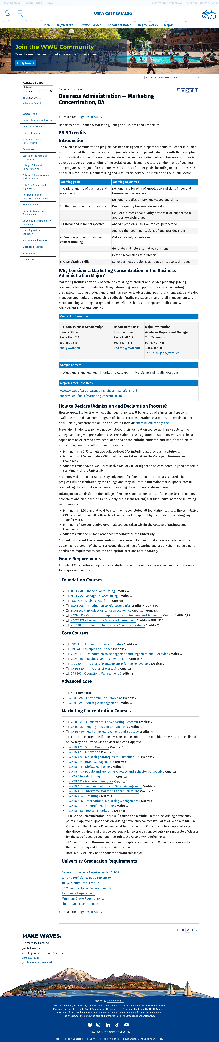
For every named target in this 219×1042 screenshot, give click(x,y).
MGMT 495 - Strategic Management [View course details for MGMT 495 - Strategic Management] (93, 703)
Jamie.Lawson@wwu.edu (37, 962)
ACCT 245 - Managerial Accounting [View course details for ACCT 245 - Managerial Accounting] (94, 596)
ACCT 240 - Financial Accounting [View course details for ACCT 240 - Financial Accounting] (92, 591)
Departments (29, 149)
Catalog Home (30, 113)
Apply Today (32, 3)
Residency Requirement (78, 893)
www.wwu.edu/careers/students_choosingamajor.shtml (98, 391)
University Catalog (113, 13)
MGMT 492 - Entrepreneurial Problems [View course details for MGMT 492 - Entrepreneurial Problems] (95, 698)
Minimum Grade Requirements (83, 899)
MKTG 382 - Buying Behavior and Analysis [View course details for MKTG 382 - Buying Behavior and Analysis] (99, 727)
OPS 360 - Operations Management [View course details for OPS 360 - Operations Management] (94, 673)
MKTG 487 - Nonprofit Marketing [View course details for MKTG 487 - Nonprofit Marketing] (91, 806)
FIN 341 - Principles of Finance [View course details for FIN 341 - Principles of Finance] (91, 649)
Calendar (191, 3)
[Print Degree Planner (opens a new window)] (178, 90)
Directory (204, 3)
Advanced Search (32, 103)
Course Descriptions (33, 133)
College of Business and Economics (35, 157)
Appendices (29, 253)
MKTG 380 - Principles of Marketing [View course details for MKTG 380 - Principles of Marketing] (94, 668)
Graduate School (31, 204)
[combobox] (172, 77)
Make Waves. (41, 936)
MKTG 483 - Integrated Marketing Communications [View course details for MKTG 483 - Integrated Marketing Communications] (104, 791)
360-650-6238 (30, 958)
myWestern (158, 3)
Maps (214, 3)
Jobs (58, 1039)
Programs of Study (32, 126)
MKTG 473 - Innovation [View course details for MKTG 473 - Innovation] (84, 752)
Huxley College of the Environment (33, 213)
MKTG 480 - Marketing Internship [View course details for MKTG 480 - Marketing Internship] (92, 776)
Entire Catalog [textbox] (30, 87)
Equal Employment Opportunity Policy (143, 1039)
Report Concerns (74, 1039)
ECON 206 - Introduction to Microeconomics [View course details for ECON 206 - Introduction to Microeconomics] (100, 606)
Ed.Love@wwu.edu (127, 348)
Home (47, 25)
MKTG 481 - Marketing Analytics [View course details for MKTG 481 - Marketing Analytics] (91, 781)
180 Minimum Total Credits (80, 883)
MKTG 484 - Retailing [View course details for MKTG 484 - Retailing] (83, 796)
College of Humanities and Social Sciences (36, 177)
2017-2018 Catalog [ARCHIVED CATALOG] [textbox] (161, 77)
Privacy (91, 1039)
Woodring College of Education (33, 232)
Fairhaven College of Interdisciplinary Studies (35, 196)
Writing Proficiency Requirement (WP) (88, 878)
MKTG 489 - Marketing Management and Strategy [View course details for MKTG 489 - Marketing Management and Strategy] (104, 732)
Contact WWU (175, 3)
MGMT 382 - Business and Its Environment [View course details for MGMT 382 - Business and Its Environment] (99, 659)
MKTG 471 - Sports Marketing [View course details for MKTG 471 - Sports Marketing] (89, 747)
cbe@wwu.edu (70, 348)
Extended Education (33, 247)
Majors (169, 25)
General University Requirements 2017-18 (90, 872)
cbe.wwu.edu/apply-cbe (152, 423)
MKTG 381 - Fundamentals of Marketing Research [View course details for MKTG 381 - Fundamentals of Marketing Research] (104, 722)
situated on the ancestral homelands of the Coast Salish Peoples (109, 1007)
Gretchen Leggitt (115, 1000)
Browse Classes (90, 25)
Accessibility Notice (109, 1039)
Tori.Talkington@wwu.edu (163, 353)
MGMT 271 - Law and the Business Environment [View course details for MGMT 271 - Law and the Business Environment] (103, 620)
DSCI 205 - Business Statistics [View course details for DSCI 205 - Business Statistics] (90, 601)
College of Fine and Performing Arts (32, 167)
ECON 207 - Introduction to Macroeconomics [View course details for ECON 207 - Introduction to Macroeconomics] (100, 610)
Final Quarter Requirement (80, 904)
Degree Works (148, 25)
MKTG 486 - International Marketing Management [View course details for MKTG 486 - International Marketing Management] (103, 801)
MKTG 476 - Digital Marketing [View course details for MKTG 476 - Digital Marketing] (89, 767)
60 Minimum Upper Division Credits (86, 888)
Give (48, 3)
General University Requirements (32, 141)
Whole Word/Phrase (33, 98)
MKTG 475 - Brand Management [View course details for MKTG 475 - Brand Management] (90, 762)
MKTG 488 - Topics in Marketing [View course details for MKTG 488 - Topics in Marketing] (91, 811)
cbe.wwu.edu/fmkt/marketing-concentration (91, 396)
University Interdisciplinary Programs (37, 222)
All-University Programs (35, 240)
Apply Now (24, 63)
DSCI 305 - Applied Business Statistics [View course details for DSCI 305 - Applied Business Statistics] (96, 644)
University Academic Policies (37, 120)
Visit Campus (10, 3)
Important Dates (119, 25)
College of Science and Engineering (34, 187)
